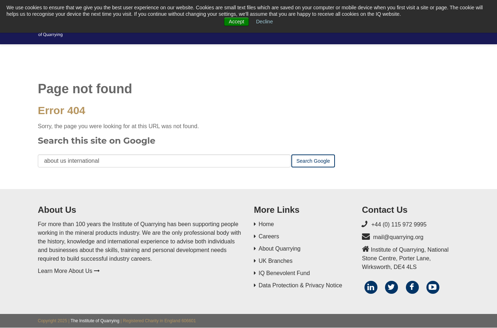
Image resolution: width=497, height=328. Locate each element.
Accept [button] (236, 21)
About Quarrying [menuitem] (280, 249)
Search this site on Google (96, 140)
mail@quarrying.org (398, 237)
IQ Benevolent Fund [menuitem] (284, 273)
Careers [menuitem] (269, 236)
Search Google (313, 161)
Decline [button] (264, 21)
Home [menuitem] (266, 224)
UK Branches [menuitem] (275, 261)
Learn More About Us (69, 271)
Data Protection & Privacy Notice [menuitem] (300, 285)
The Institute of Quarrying (95, 320)
